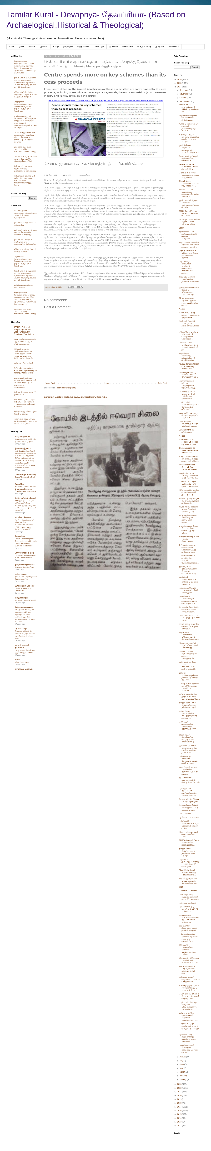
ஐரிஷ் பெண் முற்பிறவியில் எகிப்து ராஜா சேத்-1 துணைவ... (189, 714)
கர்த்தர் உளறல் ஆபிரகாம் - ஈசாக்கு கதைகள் (25, 250)
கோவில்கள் (127, 47)
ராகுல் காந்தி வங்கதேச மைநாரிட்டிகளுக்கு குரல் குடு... (189, 626)
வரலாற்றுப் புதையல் (24, 669)
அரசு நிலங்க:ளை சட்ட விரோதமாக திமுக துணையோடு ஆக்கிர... (189, 254)
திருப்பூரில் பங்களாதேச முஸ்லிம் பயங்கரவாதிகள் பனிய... (187, 949)
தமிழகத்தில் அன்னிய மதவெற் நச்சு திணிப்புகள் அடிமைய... (188, 518)
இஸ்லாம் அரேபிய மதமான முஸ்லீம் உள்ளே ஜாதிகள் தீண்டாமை (188, 749)
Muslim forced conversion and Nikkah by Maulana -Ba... (189, 108)
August (183, 1057)
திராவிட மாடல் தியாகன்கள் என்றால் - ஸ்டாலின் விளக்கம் (189, 193)
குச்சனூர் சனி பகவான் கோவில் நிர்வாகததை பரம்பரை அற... (189, 291)
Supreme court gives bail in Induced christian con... (188, 117)
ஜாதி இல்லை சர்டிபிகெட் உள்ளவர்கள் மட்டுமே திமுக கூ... (189, 148)
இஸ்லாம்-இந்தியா (23, 448)
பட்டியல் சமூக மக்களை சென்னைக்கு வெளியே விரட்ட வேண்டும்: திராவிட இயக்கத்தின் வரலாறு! (24, 137)
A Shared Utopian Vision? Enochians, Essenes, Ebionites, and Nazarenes (25, 489)
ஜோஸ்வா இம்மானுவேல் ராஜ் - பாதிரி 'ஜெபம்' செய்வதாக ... (189, 863)
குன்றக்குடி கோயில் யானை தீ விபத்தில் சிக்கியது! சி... (188, 590)
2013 (179, 1122)
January (183, 1079)
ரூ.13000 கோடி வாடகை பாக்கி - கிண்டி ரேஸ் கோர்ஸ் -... (189, 781)
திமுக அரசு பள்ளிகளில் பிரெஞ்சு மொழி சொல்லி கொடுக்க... (189, 635)
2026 (179, 79)
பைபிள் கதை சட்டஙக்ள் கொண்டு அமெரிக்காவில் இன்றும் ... (189, 918)
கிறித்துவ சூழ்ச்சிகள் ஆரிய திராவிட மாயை (25, 412)
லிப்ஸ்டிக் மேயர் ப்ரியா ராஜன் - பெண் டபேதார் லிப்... (189, 221)
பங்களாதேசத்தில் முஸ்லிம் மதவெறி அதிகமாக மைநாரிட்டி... (188, 937)
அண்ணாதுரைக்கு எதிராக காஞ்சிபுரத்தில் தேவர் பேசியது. (187, 384)
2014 (179, 1118)
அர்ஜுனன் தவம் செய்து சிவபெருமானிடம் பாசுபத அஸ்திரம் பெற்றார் (25, 421)
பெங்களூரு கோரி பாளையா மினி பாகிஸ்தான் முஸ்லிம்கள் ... (187, 395)
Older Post (162, 383)
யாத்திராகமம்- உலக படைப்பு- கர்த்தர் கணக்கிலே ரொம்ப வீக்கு (25, 149)
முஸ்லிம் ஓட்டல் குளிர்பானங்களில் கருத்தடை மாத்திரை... (188, 235)
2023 (179, 1084)
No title (182, 309)
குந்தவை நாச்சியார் (187, 903)
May (182, 1068)
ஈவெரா (56, 47)
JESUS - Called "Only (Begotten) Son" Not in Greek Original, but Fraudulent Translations (24, 330)
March (183, 1072)
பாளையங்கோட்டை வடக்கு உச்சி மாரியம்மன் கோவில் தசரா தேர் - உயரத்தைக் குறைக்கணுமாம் (25, 382)
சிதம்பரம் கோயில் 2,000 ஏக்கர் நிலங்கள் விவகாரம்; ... (189, 324)
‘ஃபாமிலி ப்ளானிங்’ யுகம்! (25, 600)
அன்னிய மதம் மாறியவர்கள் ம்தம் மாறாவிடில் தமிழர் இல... (188, 346)
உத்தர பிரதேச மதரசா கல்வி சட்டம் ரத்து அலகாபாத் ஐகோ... (189, 458)
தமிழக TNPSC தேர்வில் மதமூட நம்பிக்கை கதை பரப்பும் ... (187, 852)
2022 (179, 1088)
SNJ (181, 887)
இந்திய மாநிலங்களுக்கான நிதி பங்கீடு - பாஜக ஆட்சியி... (189, 676)
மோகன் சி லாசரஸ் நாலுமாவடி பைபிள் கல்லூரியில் (189, 175)
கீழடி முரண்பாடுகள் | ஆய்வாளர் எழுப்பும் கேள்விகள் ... (189, 158)
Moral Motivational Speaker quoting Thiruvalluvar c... (187, 872)
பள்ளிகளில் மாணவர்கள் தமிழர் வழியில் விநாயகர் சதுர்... (189, 824)
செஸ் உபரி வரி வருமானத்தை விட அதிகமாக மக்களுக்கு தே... (188, 654)
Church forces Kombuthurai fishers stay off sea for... (189, 183)
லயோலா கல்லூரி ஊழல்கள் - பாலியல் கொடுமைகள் (189, 979)
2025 (179, 83)
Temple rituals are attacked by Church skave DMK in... (188, 166)
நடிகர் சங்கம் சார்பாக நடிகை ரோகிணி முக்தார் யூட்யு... (188, 509)
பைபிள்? (32, 47)
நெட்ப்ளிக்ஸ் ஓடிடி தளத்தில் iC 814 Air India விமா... (188, 909)
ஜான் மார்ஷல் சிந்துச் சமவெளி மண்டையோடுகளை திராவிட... (189, 203)
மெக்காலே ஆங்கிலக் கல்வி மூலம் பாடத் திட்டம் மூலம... (188, 807)
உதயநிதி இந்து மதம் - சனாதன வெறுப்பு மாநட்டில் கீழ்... (189, 987)
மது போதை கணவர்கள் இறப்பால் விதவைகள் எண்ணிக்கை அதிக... (186, 267)
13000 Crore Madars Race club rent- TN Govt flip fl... (188, 213)
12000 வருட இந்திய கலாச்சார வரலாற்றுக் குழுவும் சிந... (189, 315)
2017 (179, 1107)
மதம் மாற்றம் (185, 813)
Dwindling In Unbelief (24, 586)
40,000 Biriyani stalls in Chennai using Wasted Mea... (189, 366)
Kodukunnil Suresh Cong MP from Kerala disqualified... (189, 467)
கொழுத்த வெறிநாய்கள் (24, 567)
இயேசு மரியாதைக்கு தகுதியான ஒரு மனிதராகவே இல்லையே (25, 168)
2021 (179, 1092)
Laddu (181, 228)
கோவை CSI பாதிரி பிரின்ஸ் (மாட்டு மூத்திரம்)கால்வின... (189, 484)
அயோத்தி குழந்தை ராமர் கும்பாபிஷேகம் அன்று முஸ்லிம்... (188, 665)
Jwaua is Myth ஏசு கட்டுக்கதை (187, 431)
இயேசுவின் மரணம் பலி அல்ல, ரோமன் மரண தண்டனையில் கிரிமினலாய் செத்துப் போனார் (24, 180)
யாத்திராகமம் (83, 47)
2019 (179, 1099)
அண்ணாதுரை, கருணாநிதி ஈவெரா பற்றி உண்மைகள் (188, 423)
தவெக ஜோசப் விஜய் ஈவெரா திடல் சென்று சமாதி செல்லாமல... (188, 335)
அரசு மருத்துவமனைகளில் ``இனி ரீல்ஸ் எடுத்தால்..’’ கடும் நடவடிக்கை (25, 341)
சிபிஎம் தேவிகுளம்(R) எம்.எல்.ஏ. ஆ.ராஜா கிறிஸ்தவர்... (189, 500)
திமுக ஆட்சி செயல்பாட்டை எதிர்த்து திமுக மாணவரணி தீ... (187, 738)
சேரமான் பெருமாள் (188, 891)
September (185, 101)
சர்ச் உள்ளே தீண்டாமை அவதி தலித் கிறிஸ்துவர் (188, 928)
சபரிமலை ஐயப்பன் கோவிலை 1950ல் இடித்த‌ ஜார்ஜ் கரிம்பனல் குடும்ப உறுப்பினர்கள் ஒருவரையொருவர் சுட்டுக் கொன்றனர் (25, 122)
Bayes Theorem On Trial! (25, 477)
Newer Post (50, 383)
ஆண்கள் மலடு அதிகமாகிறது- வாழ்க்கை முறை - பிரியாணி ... (188, 1037)
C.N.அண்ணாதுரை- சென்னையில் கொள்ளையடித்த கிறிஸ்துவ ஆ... (187, 548)
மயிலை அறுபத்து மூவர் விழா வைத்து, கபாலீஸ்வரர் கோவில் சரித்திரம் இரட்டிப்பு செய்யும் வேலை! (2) (24, 524)
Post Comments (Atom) (66, 388)
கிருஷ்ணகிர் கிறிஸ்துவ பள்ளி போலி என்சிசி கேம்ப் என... (189, 960)
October (183, 98)
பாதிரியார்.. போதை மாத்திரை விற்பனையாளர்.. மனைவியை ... (188, 1005)
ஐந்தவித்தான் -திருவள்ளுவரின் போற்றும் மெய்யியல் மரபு (188, 570)
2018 (179, 1103)
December (184, 90)
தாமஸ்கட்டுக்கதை (23, 517)
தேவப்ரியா (20, 536)
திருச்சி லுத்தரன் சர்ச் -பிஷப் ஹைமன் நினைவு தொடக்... (188, 880)
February (184, 1076)
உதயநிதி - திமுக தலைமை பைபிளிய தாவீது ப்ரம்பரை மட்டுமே (189, 138)
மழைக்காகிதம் (21, 598)
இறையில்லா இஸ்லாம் (25, 565)
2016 (179, 1110)
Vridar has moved (22, 662)
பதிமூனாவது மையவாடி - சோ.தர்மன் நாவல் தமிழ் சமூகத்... (188, 759)
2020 (179, 1095)
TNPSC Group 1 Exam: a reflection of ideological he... (189, 842)
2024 (179, 87)
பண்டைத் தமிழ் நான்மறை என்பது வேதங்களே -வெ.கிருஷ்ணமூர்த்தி (25, 158)
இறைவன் (160, 47)
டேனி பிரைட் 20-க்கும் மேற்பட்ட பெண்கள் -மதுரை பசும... (189, 996)
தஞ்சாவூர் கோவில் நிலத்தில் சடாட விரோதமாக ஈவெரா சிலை (75, 397)
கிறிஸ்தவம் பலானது (24, 607)
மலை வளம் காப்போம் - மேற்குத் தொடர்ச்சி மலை (189, 617)
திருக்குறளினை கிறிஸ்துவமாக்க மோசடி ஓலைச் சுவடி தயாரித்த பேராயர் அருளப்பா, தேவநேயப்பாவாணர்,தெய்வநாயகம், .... (25, 67)
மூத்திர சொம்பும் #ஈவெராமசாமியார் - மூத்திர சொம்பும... (189, 475)
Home (11, 47)
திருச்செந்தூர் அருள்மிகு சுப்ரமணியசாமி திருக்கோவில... (187, 356)
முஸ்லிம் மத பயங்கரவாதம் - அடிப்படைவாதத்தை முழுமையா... (188, 599)
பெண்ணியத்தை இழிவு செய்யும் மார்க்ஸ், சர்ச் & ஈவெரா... (189, 609)
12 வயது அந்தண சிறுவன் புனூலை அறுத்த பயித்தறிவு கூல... (188, 301)
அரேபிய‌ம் (113, 47)
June (182, 1064)
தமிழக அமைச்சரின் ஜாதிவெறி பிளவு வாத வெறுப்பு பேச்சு (189, 696)
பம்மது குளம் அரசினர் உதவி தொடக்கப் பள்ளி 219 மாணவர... (189, 687)
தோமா (21, 47)
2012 (179, 1125)
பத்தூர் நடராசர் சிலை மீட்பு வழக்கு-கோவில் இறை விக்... (188, 529)
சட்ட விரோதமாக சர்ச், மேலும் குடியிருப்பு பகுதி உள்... (189, 415)
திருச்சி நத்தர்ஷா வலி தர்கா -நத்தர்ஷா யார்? (188, 834)
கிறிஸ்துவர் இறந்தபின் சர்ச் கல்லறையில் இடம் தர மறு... (189, 492)
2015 (179, 1114)
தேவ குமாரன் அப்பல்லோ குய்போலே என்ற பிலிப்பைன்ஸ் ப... (188, 792)
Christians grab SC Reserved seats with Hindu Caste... (189, 450)
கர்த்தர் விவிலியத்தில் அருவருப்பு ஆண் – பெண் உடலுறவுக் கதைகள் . (25, 94)
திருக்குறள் (68, 47)
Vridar (17, 660)
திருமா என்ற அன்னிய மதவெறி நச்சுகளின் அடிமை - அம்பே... (189, 244)
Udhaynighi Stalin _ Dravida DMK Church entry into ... (188, 374)
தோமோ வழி (21, 628)
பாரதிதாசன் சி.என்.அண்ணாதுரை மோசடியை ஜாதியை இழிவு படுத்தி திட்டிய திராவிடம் (23, 106)
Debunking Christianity (25, 474)
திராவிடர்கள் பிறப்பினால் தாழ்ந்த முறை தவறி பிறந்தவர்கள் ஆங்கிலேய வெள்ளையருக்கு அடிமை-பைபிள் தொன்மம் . (25, 82)
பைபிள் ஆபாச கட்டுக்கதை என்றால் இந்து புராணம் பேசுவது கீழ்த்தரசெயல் (25, 214)
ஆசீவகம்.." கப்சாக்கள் (23, 363)
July (182, 1061)
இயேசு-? (44, 47)
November (184, 94)
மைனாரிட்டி (173, 47)
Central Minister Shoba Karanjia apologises (189, 800)
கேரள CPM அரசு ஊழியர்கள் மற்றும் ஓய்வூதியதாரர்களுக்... (189, 1027)
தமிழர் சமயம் (21, 574)
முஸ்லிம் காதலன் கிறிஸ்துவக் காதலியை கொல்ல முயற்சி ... (188, 1048)
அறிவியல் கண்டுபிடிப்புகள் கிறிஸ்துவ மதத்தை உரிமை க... (188, 580)
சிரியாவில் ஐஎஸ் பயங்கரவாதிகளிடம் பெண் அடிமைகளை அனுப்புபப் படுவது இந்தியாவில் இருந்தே (23, 353)
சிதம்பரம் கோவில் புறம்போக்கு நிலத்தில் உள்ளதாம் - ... (189, 280)
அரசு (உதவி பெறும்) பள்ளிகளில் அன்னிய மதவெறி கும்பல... (188, 770)
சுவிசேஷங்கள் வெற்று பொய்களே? (23, 286)
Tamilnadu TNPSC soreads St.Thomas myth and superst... (188, 442)
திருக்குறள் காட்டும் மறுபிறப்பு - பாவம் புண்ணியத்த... (188, 645)
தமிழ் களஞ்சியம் (22, 436)
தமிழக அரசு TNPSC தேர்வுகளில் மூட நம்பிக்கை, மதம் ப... (189, 705)
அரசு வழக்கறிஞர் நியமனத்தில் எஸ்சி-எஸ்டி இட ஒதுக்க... (189, 896)
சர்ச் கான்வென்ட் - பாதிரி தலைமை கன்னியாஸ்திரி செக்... (187, 969)
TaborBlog (19, 484)
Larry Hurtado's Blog (24, 553)
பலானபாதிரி (99, 47)
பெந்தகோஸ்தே (144, 47)
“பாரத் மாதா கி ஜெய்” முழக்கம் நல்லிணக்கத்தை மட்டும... (188, 127)
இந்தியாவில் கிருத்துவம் (25, 498)
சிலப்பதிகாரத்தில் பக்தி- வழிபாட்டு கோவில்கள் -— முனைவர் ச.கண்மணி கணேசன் (25, 403)
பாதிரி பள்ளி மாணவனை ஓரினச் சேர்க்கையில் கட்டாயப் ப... (189, 405)
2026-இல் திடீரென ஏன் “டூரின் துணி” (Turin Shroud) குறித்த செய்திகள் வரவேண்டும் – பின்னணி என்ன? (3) (25, 505)
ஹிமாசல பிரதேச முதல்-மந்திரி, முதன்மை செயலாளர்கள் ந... (188, 1016)
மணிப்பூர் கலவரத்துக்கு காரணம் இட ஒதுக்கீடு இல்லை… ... (188, 726)
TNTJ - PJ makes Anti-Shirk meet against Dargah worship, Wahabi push (25, 370)
